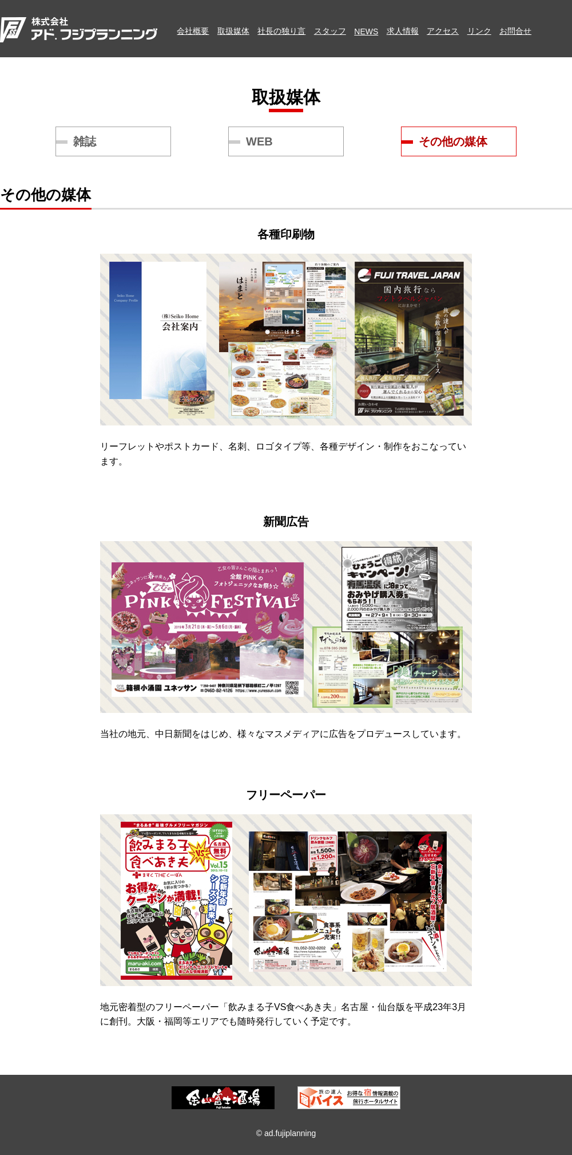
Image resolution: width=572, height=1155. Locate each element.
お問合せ (515, 31)
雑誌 (84, 141)
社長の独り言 (281, 31)
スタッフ (330, 31)
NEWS (366, 31)
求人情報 (403, 31)
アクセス (443, 31)
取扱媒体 (233, 31)
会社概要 (193, 31)
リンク (479, 31)
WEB (259, 141)
